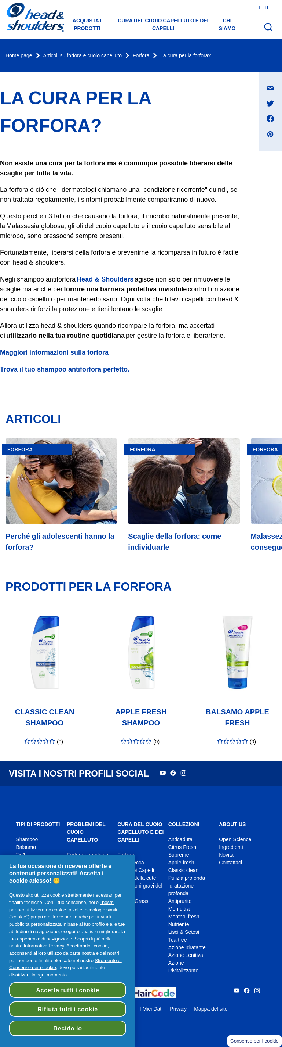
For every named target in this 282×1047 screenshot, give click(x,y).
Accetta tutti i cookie (67, 990)
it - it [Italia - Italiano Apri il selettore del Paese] (262, 7)
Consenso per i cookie (254, 1041)
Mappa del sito (210, 1009)
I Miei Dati (151, 1009)
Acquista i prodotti (87, 24)
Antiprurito (180, 901)
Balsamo (26, 847)
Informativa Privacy (43, 946)
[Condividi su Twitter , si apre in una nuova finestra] (270, 103)
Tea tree (177, 940)
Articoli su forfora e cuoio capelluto (82, 56)
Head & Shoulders (105, 279)
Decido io (67, 1028)
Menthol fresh (183, 917)
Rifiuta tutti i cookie (67, 1009)
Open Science (235, 839)
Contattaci (230, 863)
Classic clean (183, 870)
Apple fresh (181, 863)
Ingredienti (231, 847)
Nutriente (178, 924)
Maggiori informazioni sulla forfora (54, 352)
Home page (19, 56)
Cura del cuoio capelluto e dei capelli (163, 24)
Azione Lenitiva (185, 955)
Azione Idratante (187, 947)
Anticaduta (180, 839)
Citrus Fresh (182, 847)
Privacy (178, 1009)
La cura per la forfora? (185, 56)
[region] (67, 951)
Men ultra (179, 909)
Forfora (141, 56)
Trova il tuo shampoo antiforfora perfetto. (64, 369)
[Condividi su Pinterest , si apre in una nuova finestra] (270, 134)
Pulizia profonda (186, 878)
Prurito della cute (136, 878)
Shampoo (27, 839)
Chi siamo (227, 24)
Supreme (178, 855)
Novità (226, 855)
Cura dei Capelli (135, 870)
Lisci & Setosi (183, 932)
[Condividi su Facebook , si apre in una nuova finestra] (270, 118)
